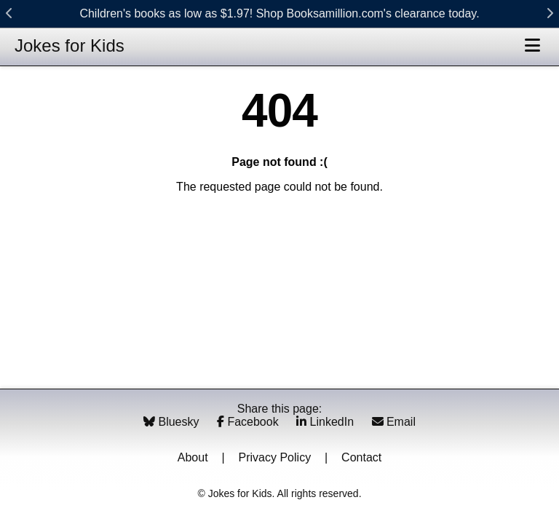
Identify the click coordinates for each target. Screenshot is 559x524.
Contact (361, 457)
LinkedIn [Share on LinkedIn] (326, 422)
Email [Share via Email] (394, 422)
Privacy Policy (275, 457)
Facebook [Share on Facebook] (249, 422)
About (193, 457)
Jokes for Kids (69, 45)
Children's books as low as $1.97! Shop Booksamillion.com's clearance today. (279, 13)
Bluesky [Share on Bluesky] (172, 422)
